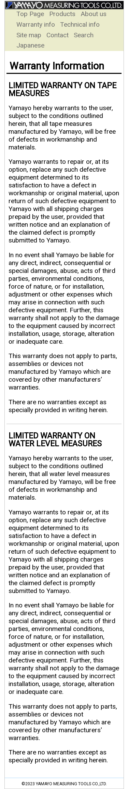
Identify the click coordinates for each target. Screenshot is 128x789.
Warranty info (36, 24)
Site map (29, 35)
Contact (58, 35)
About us (93, 14)
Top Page (31, 14)
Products (63, 14)
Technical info (80, 24)
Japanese (30, 45)
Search (84, 35)
